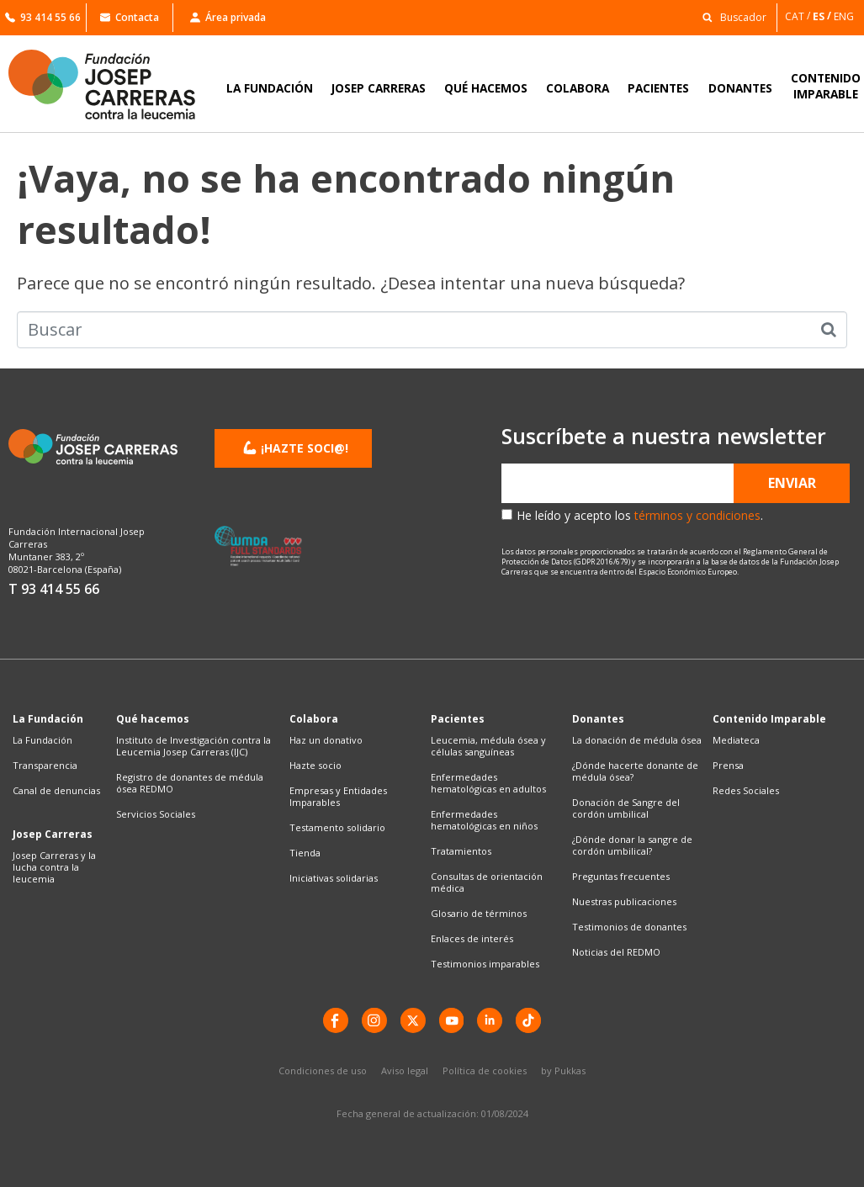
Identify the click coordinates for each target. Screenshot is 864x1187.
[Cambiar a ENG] (845, 16)
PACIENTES (658, 88)
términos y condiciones (697, 515)
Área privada (228, 17)
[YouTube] (451, 1020)
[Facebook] (335, 1020)
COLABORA (577, 88)
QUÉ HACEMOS (485, 88)
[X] (413, 1020)
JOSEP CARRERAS (378, 88)
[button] (729, 16)
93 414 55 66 (43, 17)
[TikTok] (529, 1020)
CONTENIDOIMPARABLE (826, 86)
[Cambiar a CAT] (799, 16)
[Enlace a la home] (112, 84)
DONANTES (740, 88)
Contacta (129, 17)
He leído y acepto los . (640, 515)
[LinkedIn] (490, 1020)
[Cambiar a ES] (823, 16)
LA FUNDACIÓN (269, 88)
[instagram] (374, 1020)
